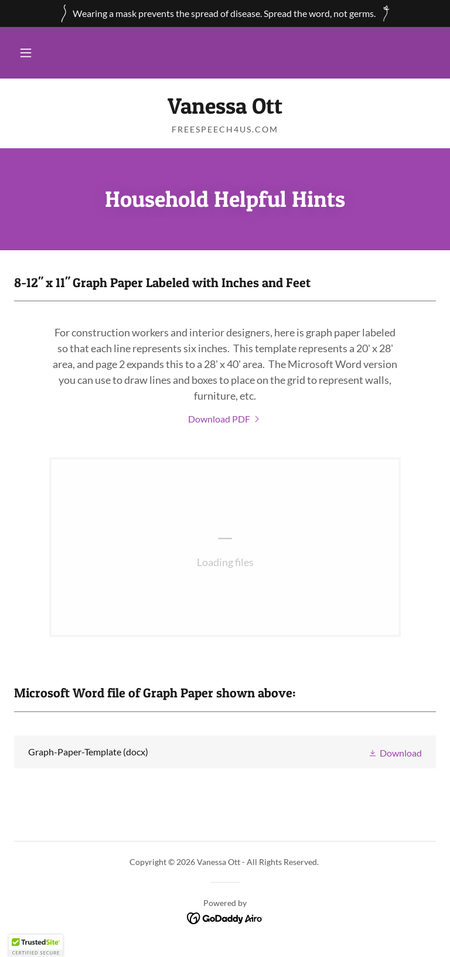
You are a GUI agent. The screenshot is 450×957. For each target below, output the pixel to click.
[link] (225, 109)
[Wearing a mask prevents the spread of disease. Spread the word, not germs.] (225, 13)
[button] (26, 52)
